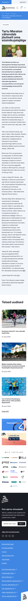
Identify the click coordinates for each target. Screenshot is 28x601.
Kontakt (4, 563)
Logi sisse (22, 2)
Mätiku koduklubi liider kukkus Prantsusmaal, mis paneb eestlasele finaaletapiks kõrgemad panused (13, 366)
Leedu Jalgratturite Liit (9, 592)
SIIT (24, 270)
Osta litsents (5, 559)
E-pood (4, 552)
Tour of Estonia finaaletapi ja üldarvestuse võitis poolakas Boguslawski (11, 400)
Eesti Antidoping (7, 577)
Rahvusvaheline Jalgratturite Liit (12, 581)
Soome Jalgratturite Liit (9, 596)
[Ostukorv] (21, 8)
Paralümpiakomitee (8, 573)
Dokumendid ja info (8, 555)
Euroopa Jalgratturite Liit (9, 585)
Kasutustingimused (8, 544)
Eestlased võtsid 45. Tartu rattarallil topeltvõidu (13, 332)
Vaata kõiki (5, 411)
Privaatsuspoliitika (7, 548)
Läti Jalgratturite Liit (8, 588)
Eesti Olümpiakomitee (8, 569)
